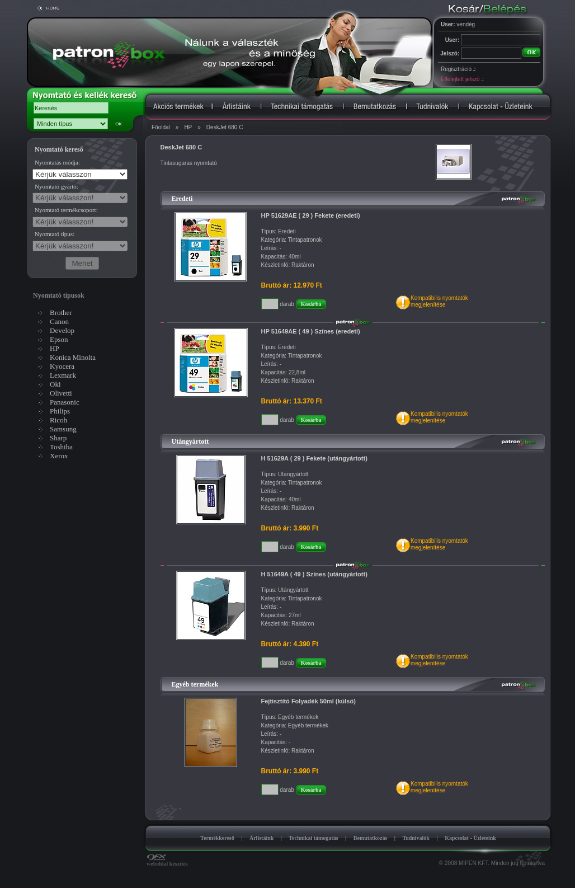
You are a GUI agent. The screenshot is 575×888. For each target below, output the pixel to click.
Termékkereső (217, 838)
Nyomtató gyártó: (56, 186)
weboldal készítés (167, 861)
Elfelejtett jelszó (462, 79)
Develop (62, 330)
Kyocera (62, 366)
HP (188, 127)
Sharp (58, 438)
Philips (60, 411)
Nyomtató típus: (54, 234)
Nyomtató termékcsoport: (66, 209)
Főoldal (161, 127)
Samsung (63, 429)
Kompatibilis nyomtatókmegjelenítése (439, 301)
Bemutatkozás (371, 838)
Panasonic (64, 402)
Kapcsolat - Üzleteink (470, 838)
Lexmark (63, 375)
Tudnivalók (416, 838)
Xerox (59, 456)
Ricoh (58, 420)
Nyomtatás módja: (57, 162)
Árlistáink (261, 838)
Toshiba (61, 447)
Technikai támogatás (313, 838)
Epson (59, 339)
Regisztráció (458, 69)
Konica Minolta (73, 357)
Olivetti (61, 393)
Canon (59, 321)
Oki (55, 384)
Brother (61, 312)
